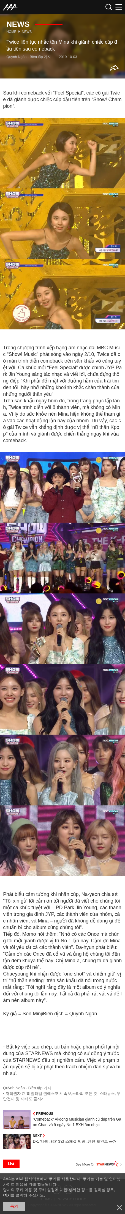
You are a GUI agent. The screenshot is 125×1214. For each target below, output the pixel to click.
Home (11, 32)
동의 (14, 1206)
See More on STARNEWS (99, 1164)
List (11, 1164)
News (27, 32)
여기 (7, 1195)
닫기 (119, 1207)
